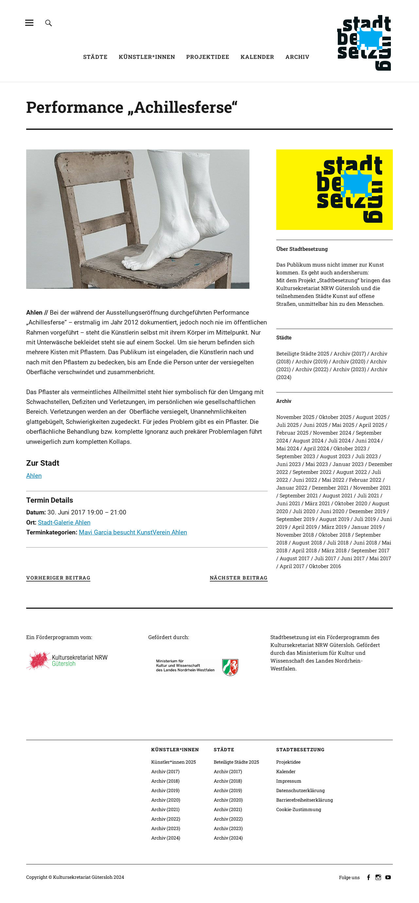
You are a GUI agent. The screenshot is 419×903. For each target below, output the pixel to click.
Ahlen (34, 475)
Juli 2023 (366, 456)
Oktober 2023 (350, 448)
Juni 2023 (288, 463)
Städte (95, 57)
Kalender (257, 57)
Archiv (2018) (165, 781)
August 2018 (307, 542)
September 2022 (312, 471)
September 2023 (295, 456)
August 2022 (351, 471)
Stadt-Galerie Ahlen (64, 522)
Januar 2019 (366, 526)
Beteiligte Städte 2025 (302, 353)
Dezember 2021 (330, 487)
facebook (369, 877)
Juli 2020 (304, 511)
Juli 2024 (339, 440)
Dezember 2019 (367, 511)
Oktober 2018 (335, 534)
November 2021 (372, 487)
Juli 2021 (368, 495)
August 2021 (337, 495)
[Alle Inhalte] (29, 22)
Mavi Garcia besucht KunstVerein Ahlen (133, 532)
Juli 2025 (287, 424)
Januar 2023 (348, 463)
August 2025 (371, 416)
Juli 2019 (365, 518)
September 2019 (295, 518)
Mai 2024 (287, 448)
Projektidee (207, 57)
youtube (388, 877)
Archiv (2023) (349, 369)
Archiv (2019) (311, 361)
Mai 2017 (380, 558)
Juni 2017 (353, 558)
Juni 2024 (367, 440)
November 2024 (332, 432)
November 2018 (295, 534)
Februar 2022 (365, 479)
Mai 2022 (333, 479)
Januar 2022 (291, 487)
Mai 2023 (316, 463)
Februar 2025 (292, 432)
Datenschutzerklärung (300, 790)
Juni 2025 (315, 424)
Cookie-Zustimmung (298, 809)
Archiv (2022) (311, 369)
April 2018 (304, 550)
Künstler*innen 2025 (173, 762)
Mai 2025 (343, 424)
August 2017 (295, 558)
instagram (379, 877)
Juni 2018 (365, 542)
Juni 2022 (305, 479)
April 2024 (316, 448)
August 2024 (308, 440)
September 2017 (370, 550)
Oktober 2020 (351, 503)
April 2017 (292, 566)
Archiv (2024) (165, 838)
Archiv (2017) (350, 353)
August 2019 (334, 518)
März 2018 (334, 550)
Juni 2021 (288, 503)
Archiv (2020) (348, 361)
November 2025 (295, 416)
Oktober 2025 (335, 416)
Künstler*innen (147, 57)
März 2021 (317, 503)
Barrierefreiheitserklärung (304, 800)
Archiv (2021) (165, 809)
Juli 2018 (338, 542)
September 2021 (299, 495)
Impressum (288, 781)
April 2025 (371, 424)
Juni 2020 (332, 511)
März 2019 (334, 526)
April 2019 (304, 526)
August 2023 (335, 456)
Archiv (297, 57)
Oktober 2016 (325, 566)
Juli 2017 (325, 558)
